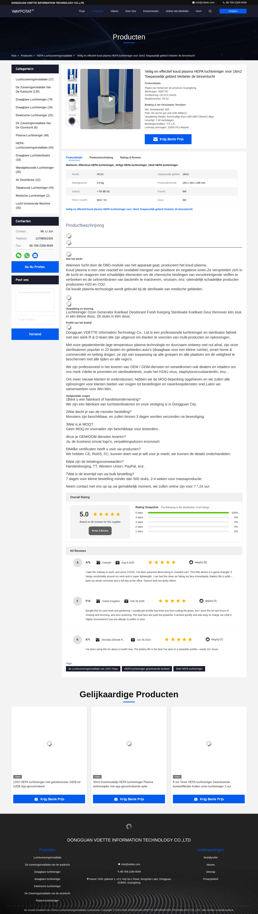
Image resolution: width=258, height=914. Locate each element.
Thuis (82, 11)
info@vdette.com (203, 2)
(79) (34, 99)
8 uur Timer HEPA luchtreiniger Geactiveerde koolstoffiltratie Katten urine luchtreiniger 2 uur (202, 784)
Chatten (233, 11)
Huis (13, 55)
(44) (35, 187)
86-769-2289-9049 (234, 2)
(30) (35, 169)
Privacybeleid (210, 879)
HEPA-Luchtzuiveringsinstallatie (54, 55)
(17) (35, 79)
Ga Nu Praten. (35, 267)
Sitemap (210, 871)
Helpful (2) (201, 562)
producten (26, 55)
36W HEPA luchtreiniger (189, 668)
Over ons (130, 11)
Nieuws (211, 864)
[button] (72, 124)
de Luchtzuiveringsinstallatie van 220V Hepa (93, 668)
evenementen (151, 11)
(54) (35, 145)
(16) (34, 107)
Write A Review (100, 530)
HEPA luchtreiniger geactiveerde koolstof (147, 668)
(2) (33, 195)
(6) (33, 125)
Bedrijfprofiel (211, 857)
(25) (34, 115)
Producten (97, 11)
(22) (28, 179)
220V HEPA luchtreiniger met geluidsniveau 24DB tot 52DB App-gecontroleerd (46, 784)
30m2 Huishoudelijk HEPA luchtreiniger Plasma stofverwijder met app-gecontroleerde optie (123, 784)
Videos (114, 11)
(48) (32, 135)
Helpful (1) (211, 601)
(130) (33, 89)
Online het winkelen (177, 11)
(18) (33, 157)
